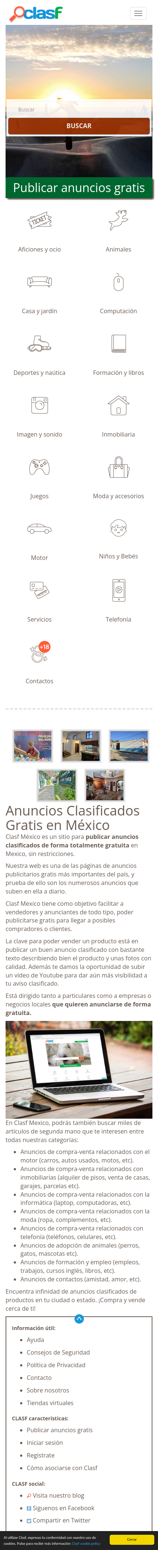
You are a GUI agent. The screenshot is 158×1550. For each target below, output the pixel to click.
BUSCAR (79, 125)
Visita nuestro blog (55, 1495)
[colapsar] (138, 13)
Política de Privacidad (56, 1365)
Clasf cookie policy (86, 1543)
